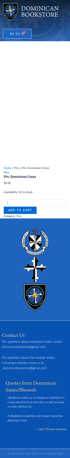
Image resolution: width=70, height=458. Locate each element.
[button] (23, 24)
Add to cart (20, 210)
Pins (16, 168)
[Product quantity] (35, 203)
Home (7, 168)
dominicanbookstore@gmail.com (24, 346)
